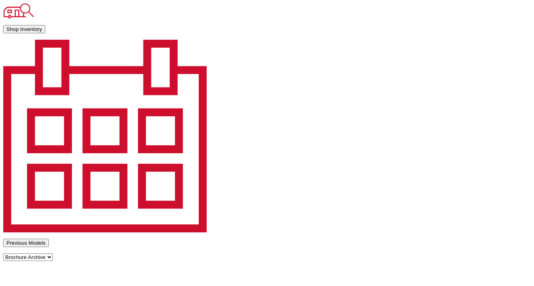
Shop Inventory (24, 29)
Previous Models (26, 243)
